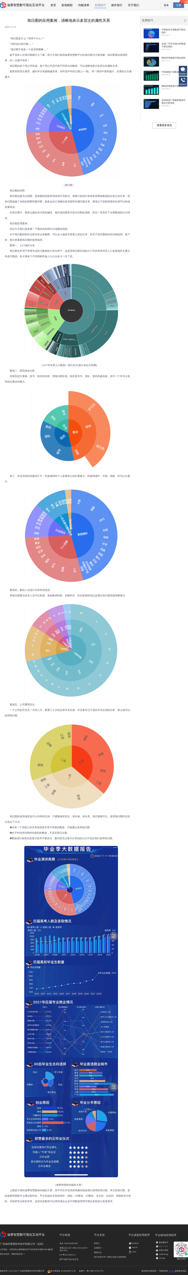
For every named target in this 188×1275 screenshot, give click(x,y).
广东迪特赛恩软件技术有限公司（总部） (22, 1244)
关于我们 (133, 5)
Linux (132, 1252)
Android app (163, 1254)
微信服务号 (163, 1242)
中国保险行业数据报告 (172, 72)
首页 (53, 5)
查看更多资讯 (164, 125)
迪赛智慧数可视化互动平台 (26, 5)
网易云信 (98, 1252)
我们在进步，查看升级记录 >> (12, 1254)
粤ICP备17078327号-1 (95, 1271)
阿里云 (97, 1243)
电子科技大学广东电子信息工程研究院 (110, 1257)
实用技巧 (100, 5)
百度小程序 (163, 1250)
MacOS (133, 1247)
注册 (178, 5)
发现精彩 (67, 5)
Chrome (171, 1271)
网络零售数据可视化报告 (174, 58)
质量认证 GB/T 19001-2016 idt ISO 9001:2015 (73, 1249)
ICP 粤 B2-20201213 (68, 1255)
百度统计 (98, 1248)
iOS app (162, 1258)
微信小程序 (163, 1246)
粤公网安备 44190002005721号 (63, 1271)
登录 (166, 5)
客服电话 (183, 81)
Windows (133, 1243)
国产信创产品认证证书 (69, 1259)
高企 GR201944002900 (69, 1243)
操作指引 (117, 5)
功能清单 (83, 5)
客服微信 (183, 70)
